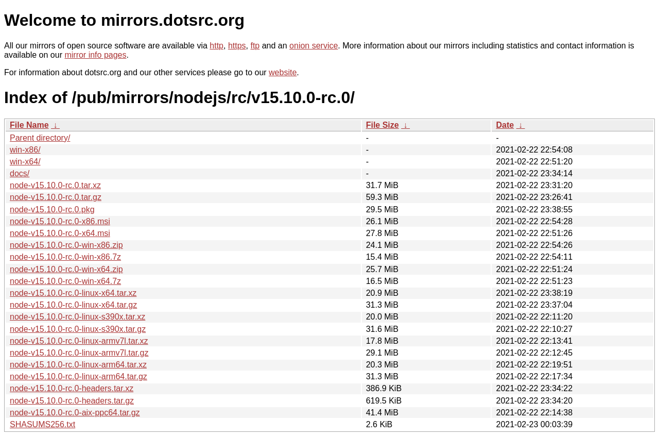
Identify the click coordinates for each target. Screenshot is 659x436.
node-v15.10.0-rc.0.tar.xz (55, 185)
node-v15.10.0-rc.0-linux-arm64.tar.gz (78, 376)
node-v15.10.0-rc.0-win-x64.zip (66, 269)
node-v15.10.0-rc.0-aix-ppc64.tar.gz (75, 412)
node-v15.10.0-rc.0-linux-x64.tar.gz (73, 304)
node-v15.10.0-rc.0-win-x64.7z (65, 281)
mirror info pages (95, 55)
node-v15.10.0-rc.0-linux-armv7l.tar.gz (79, 352)
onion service (313, 45)
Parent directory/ (40, 137)
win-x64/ (25, 161)
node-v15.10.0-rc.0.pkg (52, 209)
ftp (254, 45)
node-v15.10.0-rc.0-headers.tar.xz (71, 388)
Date (505, 125)
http (216, 45)
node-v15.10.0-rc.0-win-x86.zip (66, 245)
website (283, 72)
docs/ (19, 173)
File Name (29, 125)
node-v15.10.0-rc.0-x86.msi (60, 221)
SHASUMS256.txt (42, 424)
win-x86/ (25, 149)
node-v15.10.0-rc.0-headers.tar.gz (72, 400)
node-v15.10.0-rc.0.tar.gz (55, 197)
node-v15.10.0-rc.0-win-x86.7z (65, 257)
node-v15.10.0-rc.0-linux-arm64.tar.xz (78, 364)
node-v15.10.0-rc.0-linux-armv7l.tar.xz (79, 341)
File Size (382, 125)
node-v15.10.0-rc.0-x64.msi (60, 233)
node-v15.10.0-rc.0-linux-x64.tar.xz (73, 293)
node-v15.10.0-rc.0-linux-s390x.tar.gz (78, 329)
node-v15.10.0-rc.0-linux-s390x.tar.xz (77, 316)
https (237, 45)
